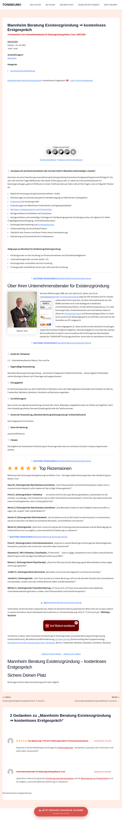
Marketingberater (65, 747)
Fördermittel (16, 201)
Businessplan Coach (73, 313)
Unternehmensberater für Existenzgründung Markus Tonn (40, 771)
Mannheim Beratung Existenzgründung (62, 278)
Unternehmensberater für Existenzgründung (59, 296)
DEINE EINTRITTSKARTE (89, 4)
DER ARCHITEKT (68, 4)
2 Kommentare (14, 34)
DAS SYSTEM (37, 4)
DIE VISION (52, 4)
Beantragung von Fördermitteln (94, 778)
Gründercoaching (62, 639)
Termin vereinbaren (48, 159)
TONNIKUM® (11, 4)
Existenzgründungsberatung (22, 71)
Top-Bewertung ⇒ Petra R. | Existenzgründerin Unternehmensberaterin (52, 741)
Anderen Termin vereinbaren (70, 159)
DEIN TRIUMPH (111, 4)
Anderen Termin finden (51, 654)
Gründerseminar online (17, 642)
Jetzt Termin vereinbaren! (81, 80)
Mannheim (12, 58)
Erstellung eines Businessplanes (60, 778)
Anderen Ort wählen (72, 654)
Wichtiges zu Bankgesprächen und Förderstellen (31, 209)
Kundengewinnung (46, 224)
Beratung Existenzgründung (29, 80)
